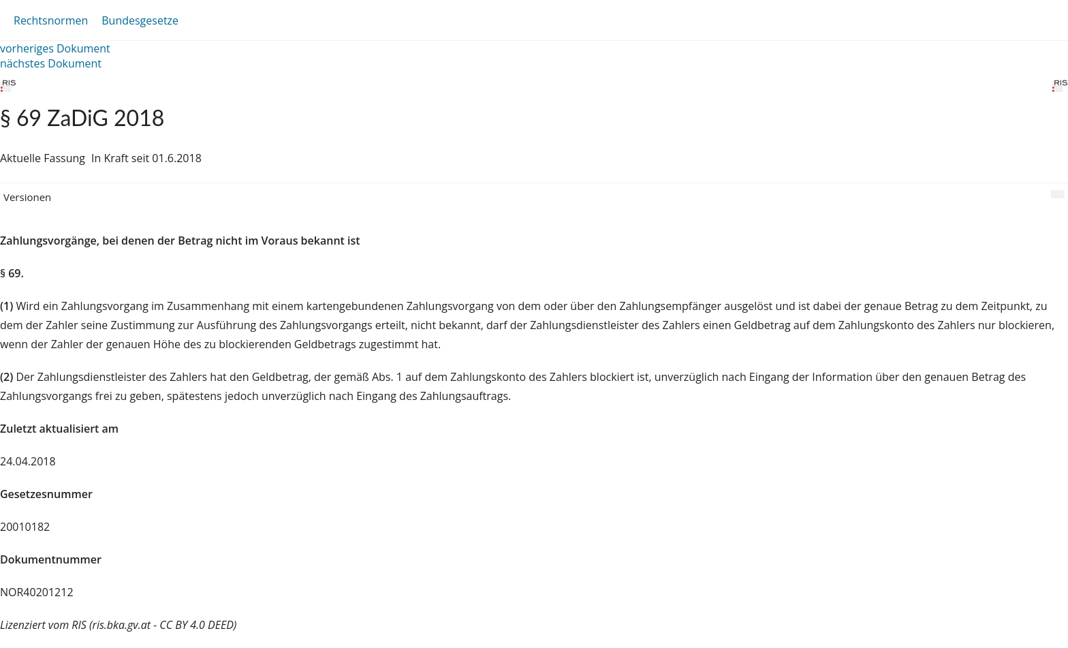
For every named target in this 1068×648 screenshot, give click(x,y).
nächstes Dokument (50, 63)
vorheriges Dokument (55, 48)
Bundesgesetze (139, 20)
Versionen (27, 197)
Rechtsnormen (51, 20)
